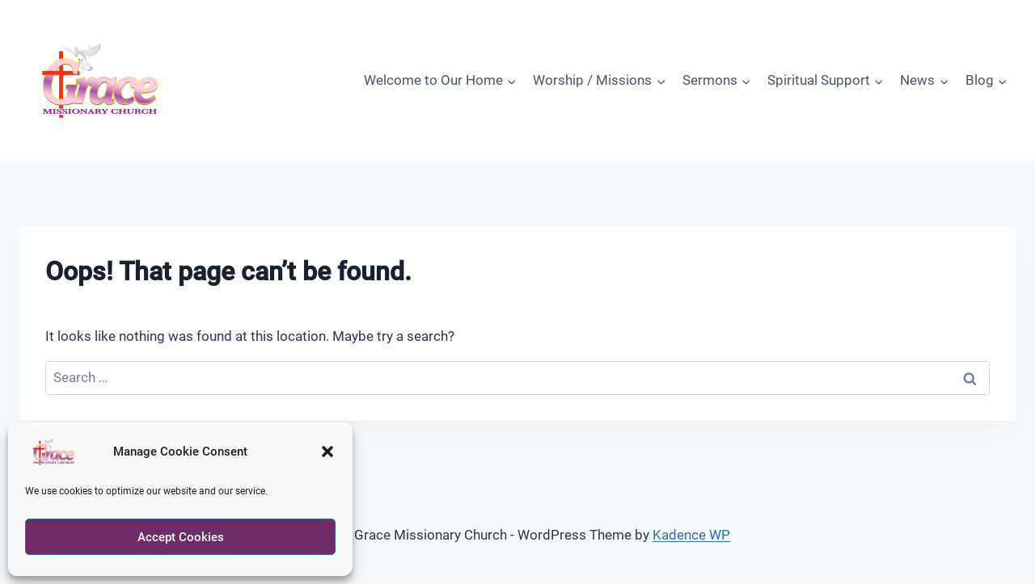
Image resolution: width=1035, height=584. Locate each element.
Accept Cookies (180, 537)
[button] (327, 451)
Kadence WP (691, 535)
